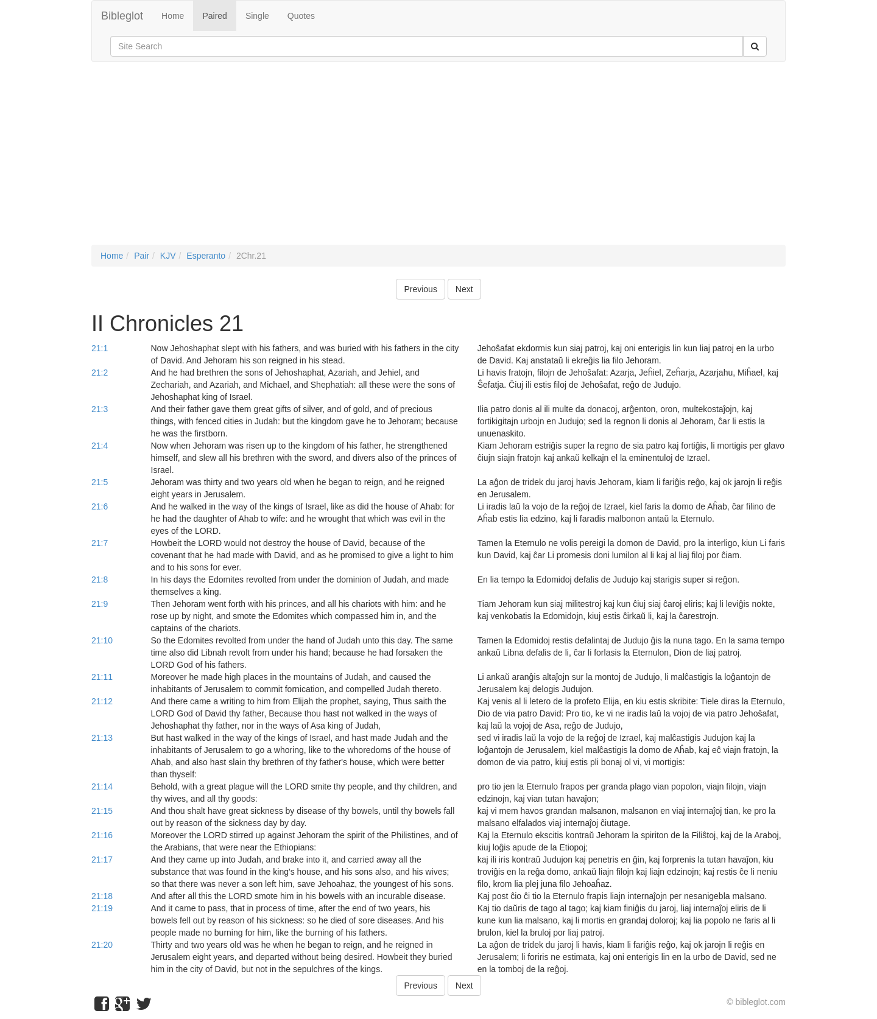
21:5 (99, 482)
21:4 (99, 445)
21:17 (102, 859)
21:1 (99, 348)
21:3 (99, 409)
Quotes (301, 16)
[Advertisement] (438, 159)
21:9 (99, 604)
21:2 (99, 372)
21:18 (102, 896)
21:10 (102, 640)
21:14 (102, 786)
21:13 (102, 738)
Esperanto (205, 256)
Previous (420, 289)
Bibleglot (122, 16)
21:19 (102, 908)
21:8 (99, 579)
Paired (214, 16)
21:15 (102, 811)
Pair (141, 256)
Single (257, 16)
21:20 (102, 945)
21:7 (99, 543)
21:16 (102, 835)
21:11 (102, 677)
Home (172, 16)
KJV (168, 256)
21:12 (102, 701)
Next (464, 289)
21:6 (99, 506)
